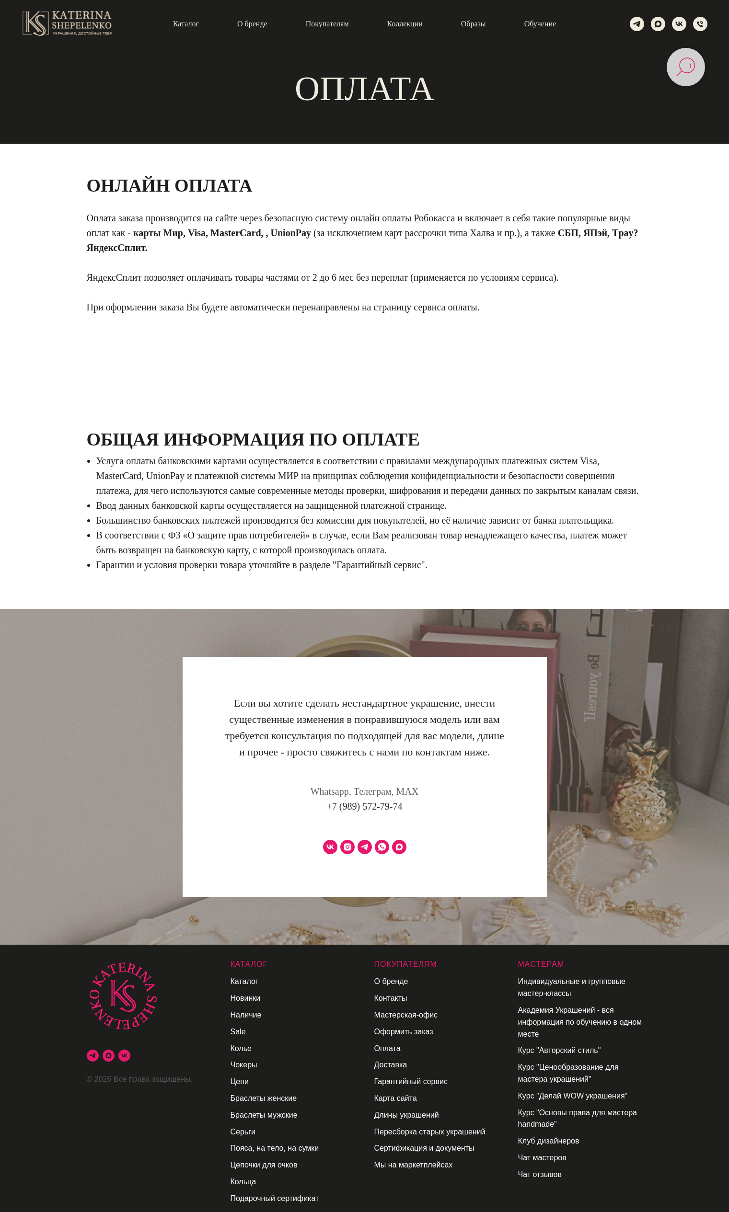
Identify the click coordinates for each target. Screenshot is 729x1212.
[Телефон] (700, 24)
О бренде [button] (252, 24)
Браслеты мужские (264, 1115)
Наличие (246, 1015)
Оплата (387, 1048)
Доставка (390, 1065)
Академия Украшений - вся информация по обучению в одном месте (580, 1022)
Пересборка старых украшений (430, 1132)
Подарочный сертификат (275, 1198)
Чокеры (244, 1065)
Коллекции (405, 24)
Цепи (240, 1081)
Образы (473, 24)
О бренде (391, 981)
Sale (238, 1032)
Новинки (246, 998)
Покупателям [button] (327, 24)
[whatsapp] (382, 847)
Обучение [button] (540, 24)
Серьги (243, 1132)
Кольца (243, 1182)
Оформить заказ (403, 1032)
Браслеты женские (264, 1098)
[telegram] (637, 24)
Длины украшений (406, 1115)
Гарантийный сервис (411, 1081)
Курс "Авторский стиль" (559, 1050)
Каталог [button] (186, 24)
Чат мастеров (542, 1158)
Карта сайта (395, 1098)
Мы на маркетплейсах (413, 1165)
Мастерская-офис (406, 1015)
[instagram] (347, 847)
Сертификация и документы (424, 1148)
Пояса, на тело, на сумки (275, 1148)
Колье (241, 1048)
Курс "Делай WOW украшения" (573, 1096)
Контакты (390, 998)
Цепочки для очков (264, 1165)
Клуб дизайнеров (548, 1141)
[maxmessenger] (658, 24)
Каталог (244, 981)
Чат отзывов (540, 1174)
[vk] (679, 24)
